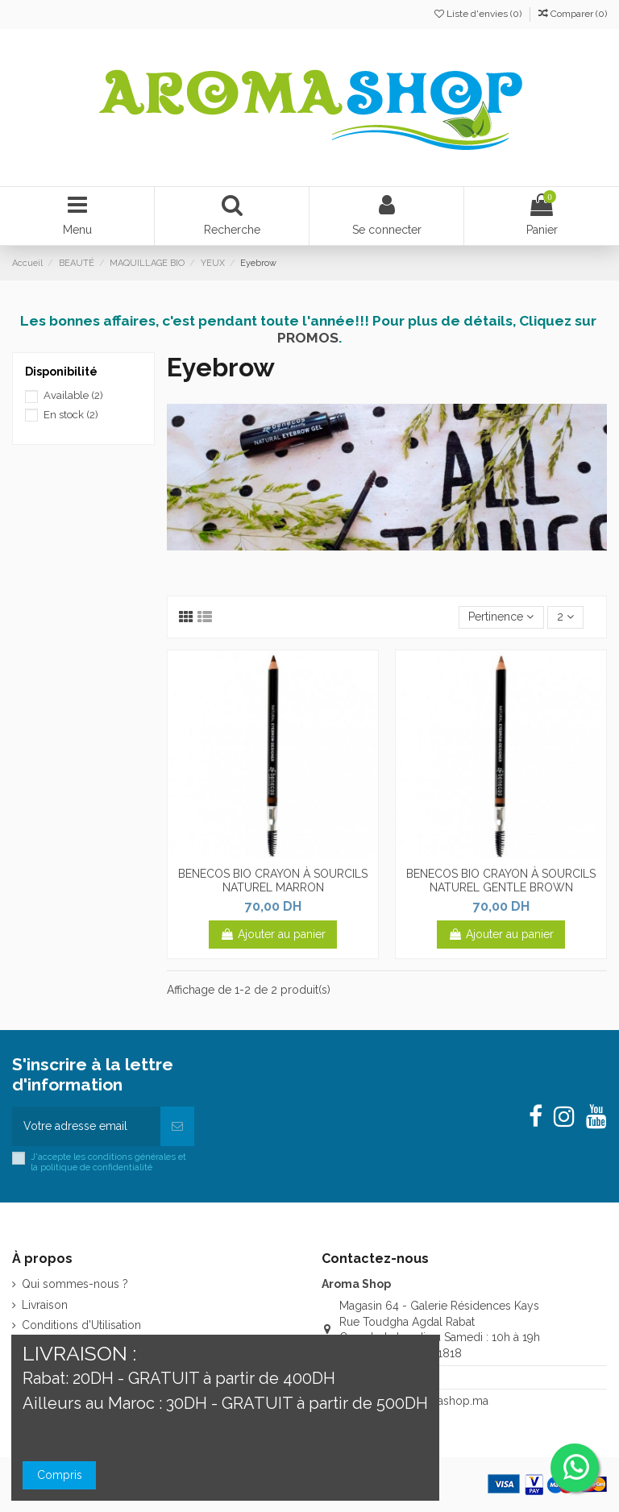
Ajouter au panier (273, 934)
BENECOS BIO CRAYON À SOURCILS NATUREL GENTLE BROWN (501, 880)
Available (73, 395)
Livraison (45, 1304)
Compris (59, 1474)
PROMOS (308, 338)
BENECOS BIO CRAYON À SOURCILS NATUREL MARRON (273, 880)
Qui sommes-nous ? (75, 1283)
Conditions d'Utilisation (81, 1325)
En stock (71, 415)
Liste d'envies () (479, 13)
